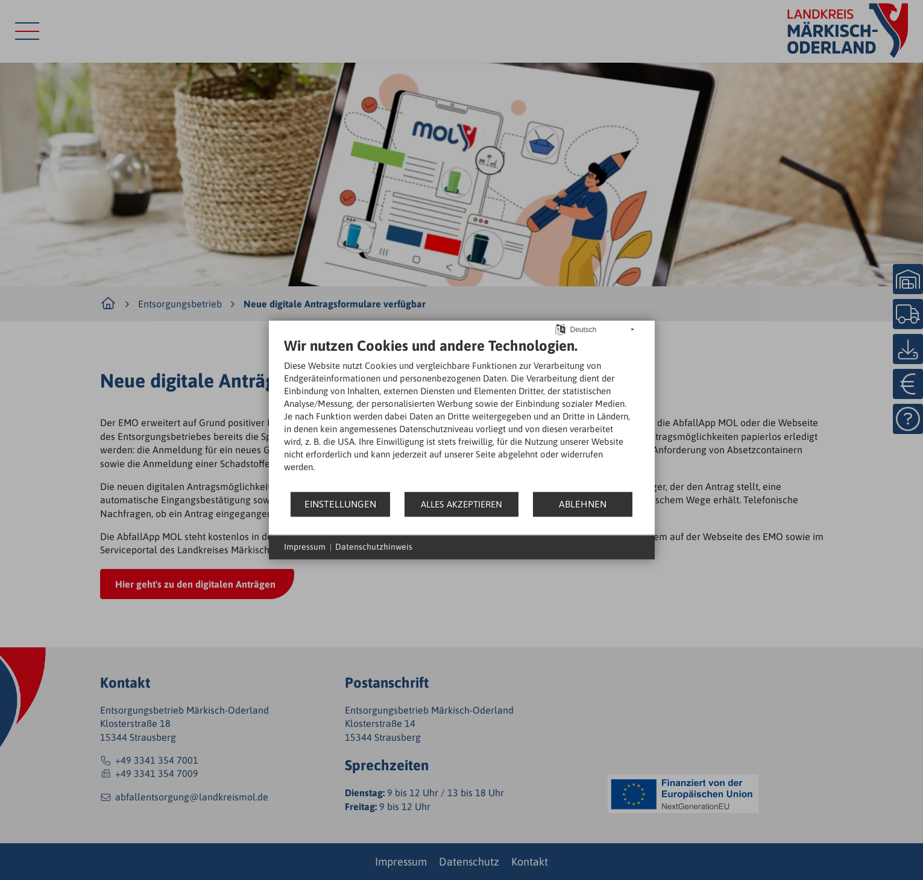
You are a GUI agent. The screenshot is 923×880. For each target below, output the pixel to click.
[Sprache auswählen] (560, 329)
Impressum (305, 547)
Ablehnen (582, 503)
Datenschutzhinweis (373, 547)
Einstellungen (340, 503)
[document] (462, 414)
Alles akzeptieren (461, 504)
